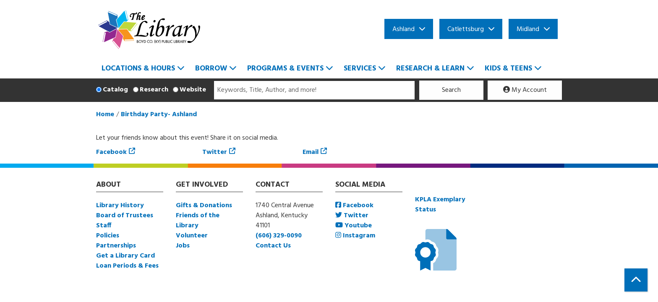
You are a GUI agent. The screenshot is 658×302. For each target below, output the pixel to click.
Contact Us (273, 245)
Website (193, 90)
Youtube (353, 225)
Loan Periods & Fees (127, 265)
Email (311, 152)
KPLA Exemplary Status (440, 204)
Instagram (355, 235)
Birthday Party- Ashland (159, 114)
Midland (528, 29)
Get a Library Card (125, 255)
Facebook (111, 152)
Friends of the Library (197, 220)
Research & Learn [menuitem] (430, 68)
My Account (525, 90)
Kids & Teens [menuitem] (508, 68)
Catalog (115, 90)
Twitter (214, 152)
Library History (120, 205)
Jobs (183, 245)
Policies (107, 235)
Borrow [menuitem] (211, 68)
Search (451, 90)
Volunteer (192, 235)
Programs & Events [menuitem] (285, 68)
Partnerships (116, 245)
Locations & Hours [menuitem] (138, 68)
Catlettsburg (465, 29)
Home (105, 114)
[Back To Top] (636, 280)
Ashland (403, 29)
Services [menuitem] (360, 68)
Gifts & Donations (204, 205)
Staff (103, 225)
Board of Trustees (124, 215)
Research (154, 90)
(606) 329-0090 (279, 235)
